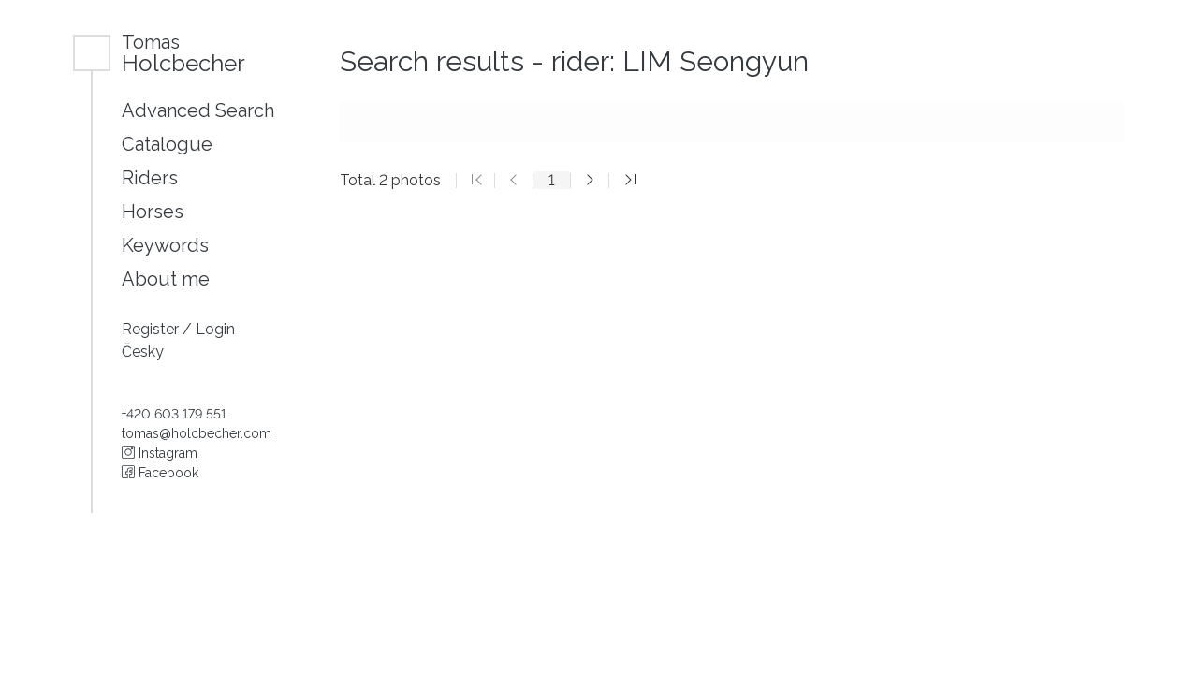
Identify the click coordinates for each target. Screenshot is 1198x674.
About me (166, 279)
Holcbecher (183, 53)
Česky (143, 351)
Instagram (159, 453)
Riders (150, 178)
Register (152, 329)
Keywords (165, 245)
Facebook (160, 472)
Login (215, 329)
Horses (152, 211)
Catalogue (167, 144)
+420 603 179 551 (174, 413)
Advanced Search (198, 110)
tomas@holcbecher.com (196, 433)
